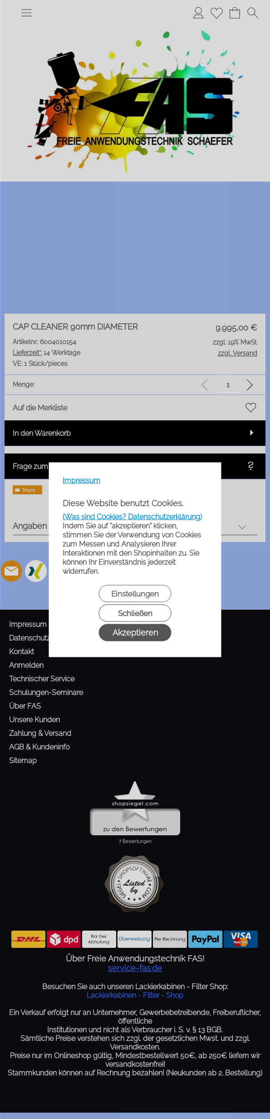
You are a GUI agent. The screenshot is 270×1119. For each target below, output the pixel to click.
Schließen (135, 612)
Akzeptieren (135, 632)
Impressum (81, 480)
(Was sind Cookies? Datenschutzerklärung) (132, 516)
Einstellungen (135, 593)
